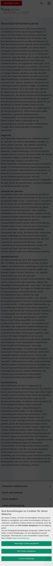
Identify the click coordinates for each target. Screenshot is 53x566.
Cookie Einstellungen (26, 559)
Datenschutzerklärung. (20, 538)
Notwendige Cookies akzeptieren (26, 543)
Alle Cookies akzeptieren (26, 551)
